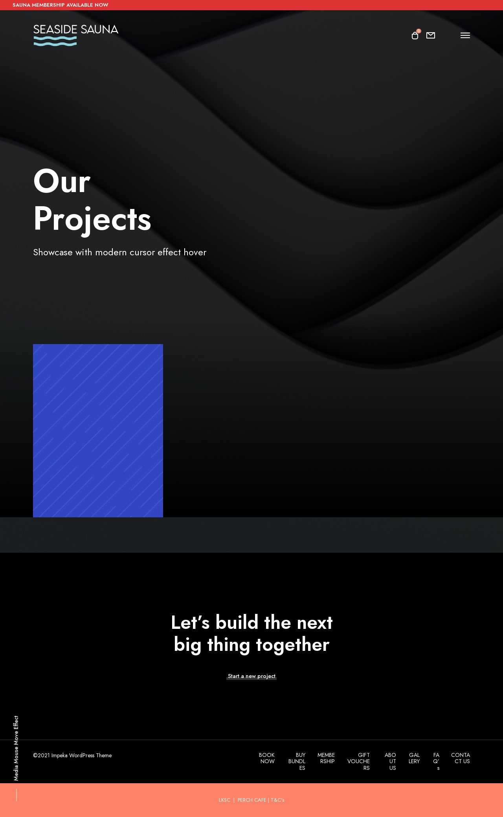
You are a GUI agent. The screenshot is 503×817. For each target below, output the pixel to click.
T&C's (277, 800)
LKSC (225, 800)
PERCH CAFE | (253, 800)
